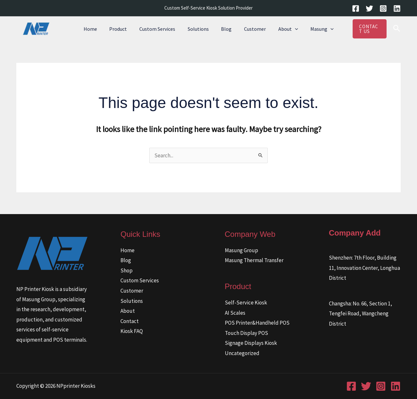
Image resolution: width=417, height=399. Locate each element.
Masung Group (241, 250)
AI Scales (235, 312)
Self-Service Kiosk (246, 302)
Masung (314, 29)
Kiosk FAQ (131, 331)
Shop (126, 270)
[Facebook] (355, 8)
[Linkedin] (397, 8)
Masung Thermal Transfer (254, 260)
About (283, 29)
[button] (289, 29)
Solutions (199, 29)
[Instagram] (383, 8)
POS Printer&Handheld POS (257, 322)
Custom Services (160, 29)
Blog (225, 29)
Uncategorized (242, 353)
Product (123, 29)
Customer (252, 29)
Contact (129, 321)
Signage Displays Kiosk (251, 342)
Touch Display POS (246, 333)
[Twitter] (369, 8)
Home (97, 29)
